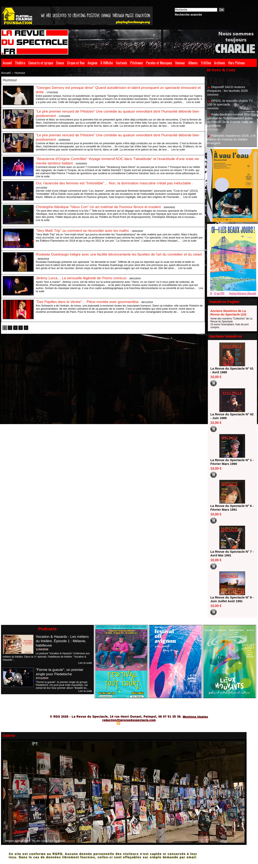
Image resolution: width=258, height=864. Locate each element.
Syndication (128, 722)
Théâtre (20, 62)
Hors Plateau (236, 62)
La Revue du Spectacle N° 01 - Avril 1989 (230, 370)
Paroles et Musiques (159, 62)
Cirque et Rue (75, 62)
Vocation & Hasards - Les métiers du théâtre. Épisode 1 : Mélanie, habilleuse (63, 640)
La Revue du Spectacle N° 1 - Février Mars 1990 (230, 462)
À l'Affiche (106, 62)
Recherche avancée (188, 14)
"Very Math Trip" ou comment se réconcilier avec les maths (84, 230)
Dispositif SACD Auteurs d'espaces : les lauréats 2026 (228, 90)
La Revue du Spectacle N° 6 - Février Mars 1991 (230, 507)
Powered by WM (147, 722)
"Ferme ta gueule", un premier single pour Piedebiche (61, 671)
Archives (219, 62)
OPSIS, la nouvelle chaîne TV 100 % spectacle (231, 104)
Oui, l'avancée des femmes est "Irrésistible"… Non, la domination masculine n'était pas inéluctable (117, 182)
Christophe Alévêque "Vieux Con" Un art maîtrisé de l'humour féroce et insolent (101, 206)
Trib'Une (206, 62)
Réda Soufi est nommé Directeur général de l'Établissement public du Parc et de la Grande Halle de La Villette (231, 122)
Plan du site (108, 722)
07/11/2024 (42, 678)
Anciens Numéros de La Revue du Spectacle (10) (228, 312)
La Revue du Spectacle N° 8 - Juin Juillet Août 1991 (230, 599)
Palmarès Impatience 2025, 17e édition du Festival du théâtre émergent (231, 141)
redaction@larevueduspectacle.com (129, 719)
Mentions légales (195, 716)
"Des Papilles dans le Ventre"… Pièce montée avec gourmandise (90, 301)
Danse (60, 62)
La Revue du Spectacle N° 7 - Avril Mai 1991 (230, 553)
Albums (193, 62)
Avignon (92, 62)
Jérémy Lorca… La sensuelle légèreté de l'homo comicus (83, 277)
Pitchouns (136, 62)
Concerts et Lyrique (40, 62)
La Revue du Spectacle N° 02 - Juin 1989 (230, 416)
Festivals (121, 62)
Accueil (7, 62)
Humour (180, 62)
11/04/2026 (42, 649)
